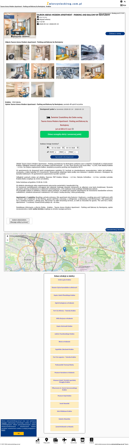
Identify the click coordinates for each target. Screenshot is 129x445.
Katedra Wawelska (64, 419)
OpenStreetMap (119, 270)
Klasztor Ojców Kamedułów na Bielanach (64, 287)
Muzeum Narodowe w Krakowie (65, 372)
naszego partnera (64, 209)
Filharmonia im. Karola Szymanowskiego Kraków (64, 389)
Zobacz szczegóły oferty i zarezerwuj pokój (64, 134)
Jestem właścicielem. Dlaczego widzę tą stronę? (19, 221)
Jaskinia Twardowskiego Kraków (64, 334)
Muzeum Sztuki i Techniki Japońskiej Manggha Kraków (64, 381)
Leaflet (110, 270)
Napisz (126, 444)
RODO (3, 430)
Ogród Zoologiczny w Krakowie (64, 303)
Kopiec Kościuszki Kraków (64, 326)
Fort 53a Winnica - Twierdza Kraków (64, 311)
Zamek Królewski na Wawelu (64, 427)
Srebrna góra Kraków (64, 280)
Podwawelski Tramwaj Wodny (64, 365)
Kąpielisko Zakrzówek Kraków (64, 349)
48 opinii (73, 104)
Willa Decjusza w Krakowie (64, 318)
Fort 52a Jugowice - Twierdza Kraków (64, 357)
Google (4, 423)
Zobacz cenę (115, 33)
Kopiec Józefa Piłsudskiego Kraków (64, 295)
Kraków (7, 17)
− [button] (7, 240)
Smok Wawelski (64, 403)
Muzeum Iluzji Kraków (64, 396)
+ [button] (7, 236)
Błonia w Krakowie (64, 342)
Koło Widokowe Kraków (64, 411)
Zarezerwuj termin (115, 229)
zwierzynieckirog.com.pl (64, 3)
